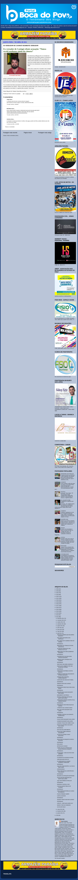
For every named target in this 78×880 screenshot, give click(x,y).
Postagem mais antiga (44, 132)
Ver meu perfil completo (60, 858)
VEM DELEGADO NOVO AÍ (63, 759)
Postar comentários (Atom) (12, 135)
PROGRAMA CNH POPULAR (67, 473)
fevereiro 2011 (60, 811)
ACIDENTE (63, 482)
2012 (57, 614)
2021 (57, 598)
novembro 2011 (60, 620)
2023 (57, 594)
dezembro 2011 (60, 618)
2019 (57, 602)
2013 (57, 613)
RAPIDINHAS (60, 643)
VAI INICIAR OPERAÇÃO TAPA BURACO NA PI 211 (64, 649)
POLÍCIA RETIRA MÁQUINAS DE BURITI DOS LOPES (64, 778)
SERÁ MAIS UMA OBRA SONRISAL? (65, 664)
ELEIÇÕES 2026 (64, 519)
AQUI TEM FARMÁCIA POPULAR (64, 780)
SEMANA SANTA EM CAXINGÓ (64, 683)
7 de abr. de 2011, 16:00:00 (12, 104)
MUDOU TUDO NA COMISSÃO (64, 805)
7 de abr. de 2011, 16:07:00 (12, 114)
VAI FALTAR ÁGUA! (61, 807)
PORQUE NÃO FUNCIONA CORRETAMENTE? (63, 677)
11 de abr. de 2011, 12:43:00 (13, 124)
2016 (57, 607)
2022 (57, 596)
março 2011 (60, 809)
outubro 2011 (60, 622)
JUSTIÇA (63, 537)
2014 (57, 611)
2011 (57, 616)
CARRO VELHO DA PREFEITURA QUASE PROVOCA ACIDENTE (64, 748)
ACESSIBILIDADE (65, 554)
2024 (57, 592)
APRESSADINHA (61, 769)
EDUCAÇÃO (63, 545)
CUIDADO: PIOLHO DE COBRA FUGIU (65, 723)
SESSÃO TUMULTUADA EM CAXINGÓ (65, 799)
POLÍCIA (63, 527)
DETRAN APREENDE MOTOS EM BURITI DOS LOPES (64, 697)
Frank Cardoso (64, 821)
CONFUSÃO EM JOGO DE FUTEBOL (65, 679)
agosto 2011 (60, 625)
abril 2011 (59, 633)
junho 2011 (59, 629)
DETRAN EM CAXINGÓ (62, 746)
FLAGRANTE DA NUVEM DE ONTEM (65, 757)
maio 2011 (59, 631)
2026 (57, 589)
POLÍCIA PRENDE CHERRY (63, 794)
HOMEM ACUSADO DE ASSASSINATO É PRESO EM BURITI (65, 674)
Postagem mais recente (10, 132)
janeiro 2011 (60, 813)
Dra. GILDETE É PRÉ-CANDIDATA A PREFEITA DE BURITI (67, 501)
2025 (57, 590)
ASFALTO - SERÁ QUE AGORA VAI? (65, 803)
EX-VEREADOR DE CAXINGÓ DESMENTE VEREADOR (63, 762)
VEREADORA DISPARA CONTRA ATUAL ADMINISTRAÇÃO (66, 700)
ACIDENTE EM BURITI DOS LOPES (65, 721)
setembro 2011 (60, 623)
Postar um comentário (10, 126)
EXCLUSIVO (60, 744)
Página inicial (28, 132)
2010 (57, 815)
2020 (57, 600)
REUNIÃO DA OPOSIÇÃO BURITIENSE (65, 775)
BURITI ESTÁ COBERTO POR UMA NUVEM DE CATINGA (65, 667)
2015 (57, 609)
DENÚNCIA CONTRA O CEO (63, 784)
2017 (57, 605)
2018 (57, 603)
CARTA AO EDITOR (61, 795)
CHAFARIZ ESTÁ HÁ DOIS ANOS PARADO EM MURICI (64, 657)
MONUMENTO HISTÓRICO (63, 695)
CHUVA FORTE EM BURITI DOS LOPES (66, 719)
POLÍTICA (63, 491)
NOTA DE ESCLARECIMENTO (63, 729)
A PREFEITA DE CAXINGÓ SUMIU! (64, 707)
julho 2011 (59, 627)
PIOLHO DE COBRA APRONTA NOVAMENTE (64, 732)
